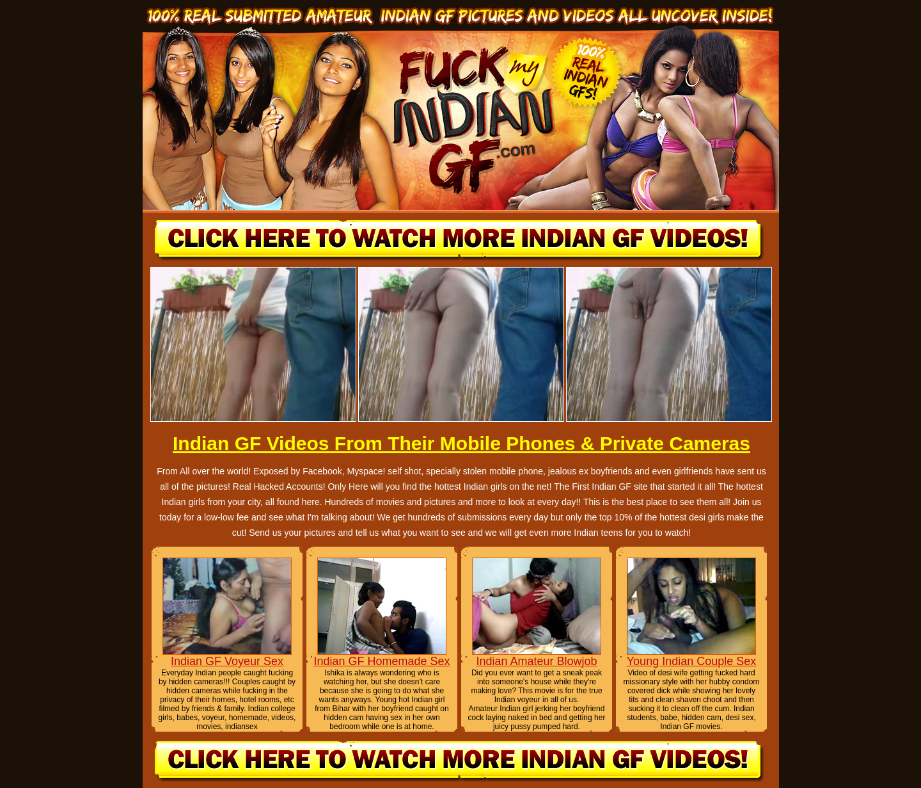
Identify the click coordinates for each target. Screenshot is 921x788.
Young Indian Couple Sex (692, 661)
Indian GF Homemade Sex (381, 661)
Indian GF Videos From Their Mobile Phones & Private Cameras (461, 443)
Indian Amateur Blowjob (536, 661)
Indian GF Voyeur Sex (227, 661)
